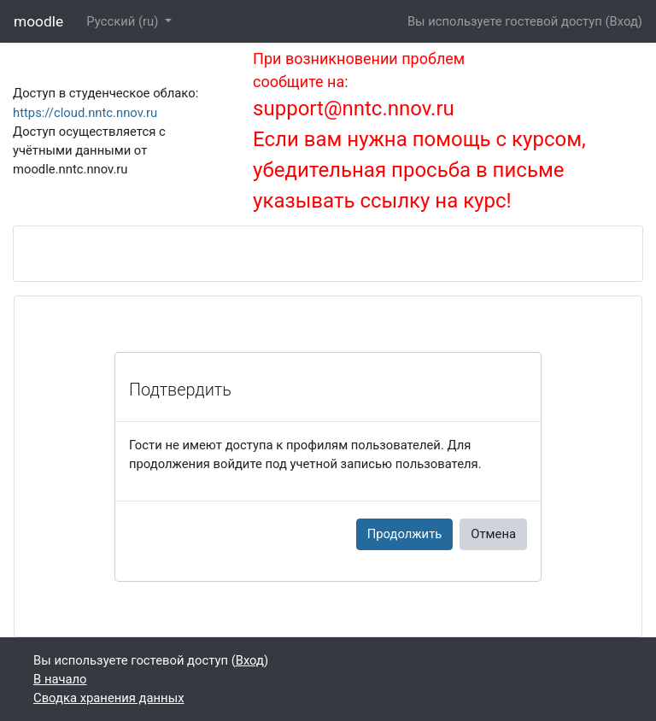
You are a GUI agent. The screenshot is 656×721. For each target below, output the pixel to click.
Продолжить (404, 534)
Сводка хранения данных (108, 698)
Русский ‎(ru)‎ (123, 21)
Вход (624, 21)
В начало (60, 679)
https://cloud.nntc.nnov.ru (85, 112)
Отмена (493, 534)
